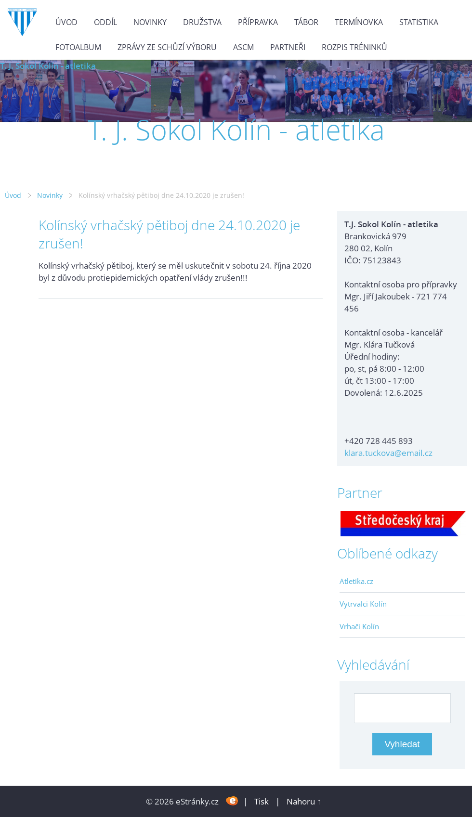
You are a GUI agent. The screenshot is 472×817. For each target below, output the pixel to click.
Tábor (306, 22)
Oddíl (105, 22)
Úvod (66, 22)
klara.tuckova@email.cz (388, 452)
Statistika (418, 22)
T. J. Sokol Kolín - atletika (48, 65)
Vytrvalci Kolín (363, 604)
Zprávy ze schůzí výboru (167, 47)
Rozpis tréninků (354, 47)
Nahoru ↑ (304, 801)
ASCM (243, 47)
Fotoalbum (78, 47)
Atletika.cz (356, 581)
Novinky (150, 22)
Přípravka (258, 22)
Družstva (202, 22)
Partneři (287, 47)
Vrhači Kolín (359, 626)
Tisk (261, 801)
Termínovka (359, 22)
